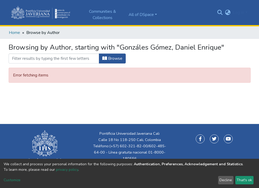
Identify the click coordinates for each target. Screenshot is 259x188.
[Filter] (54, 58)
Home (14, 33)
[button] (227, 12)
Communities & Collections (102, 15)
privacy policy (67, 169)
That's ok (244, 180)
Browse (112, 58)
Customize (12, 180)
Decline (225, 180)
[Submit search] (219, 12)
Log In (238, 12)
